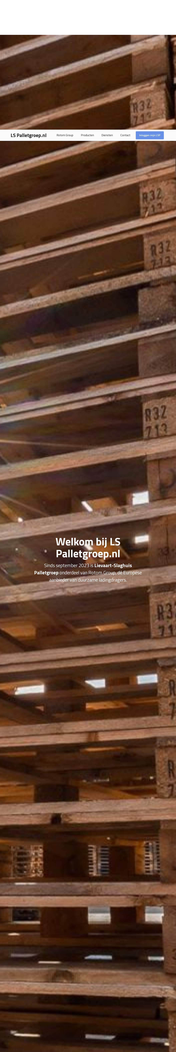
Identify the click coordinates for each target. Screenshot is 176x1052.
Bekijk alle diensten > (128, 1029)
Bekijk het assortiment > (48, 1029)
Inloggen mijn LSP (149, 6)
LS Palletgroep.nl (29, 5)
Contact (125, 5)
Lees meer (29, 758)
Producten (87, 5)
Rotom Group (65, 5)
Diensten (107, 5)
